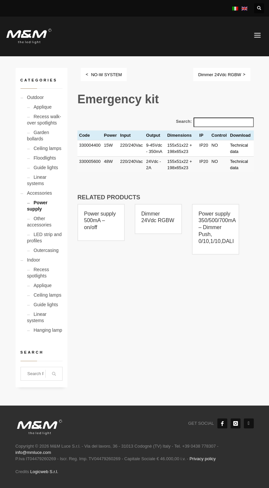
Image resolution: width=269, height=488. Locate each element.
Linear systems (37, 180)
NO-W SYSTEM (106, 74)
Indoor (33, 260)
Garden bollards (38, 135)
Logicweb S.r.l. (44, 471)
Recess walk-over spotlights (44, 119)
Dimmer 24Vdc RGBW (219, 74)
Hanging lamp (48, 330)
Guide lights (46, 167)
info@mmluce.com (33, 452)
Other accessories (39, 221)
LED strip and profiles (44, 237)
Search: (184, 121)
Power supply (37, 206)
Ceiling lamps (48, 148)
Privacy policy (203, 458)
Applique (43, 107)
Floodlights (45, 158)
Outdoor (35, 97)
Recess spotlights (38, 272)
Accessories (39, 193)
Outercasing (46, 250)
